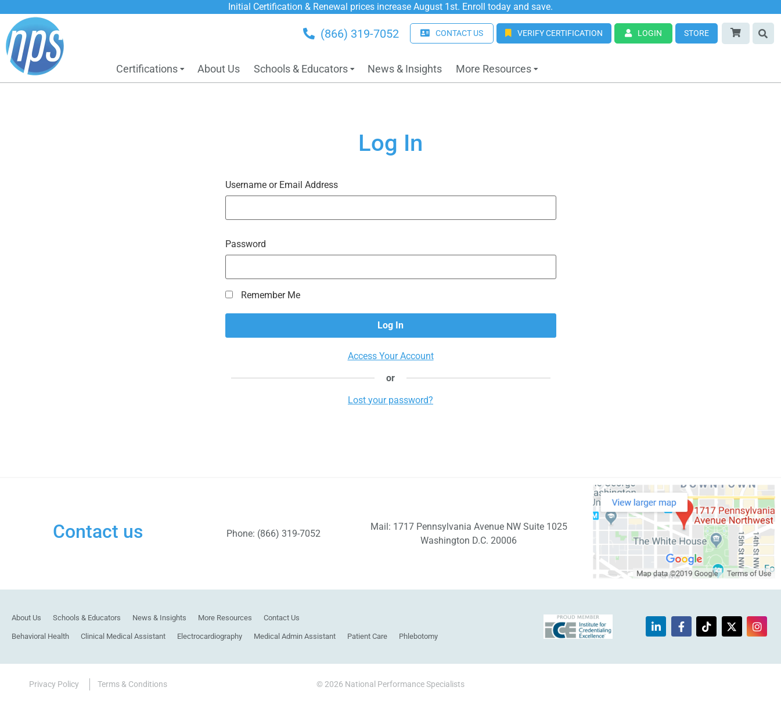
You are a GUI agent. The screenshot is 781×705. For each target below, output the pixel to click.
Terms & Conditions (132, 684)
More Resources (493, 69)
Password (245, 244)
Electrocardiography (209, 636)
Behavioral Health (40, 636)
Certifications (147, 69)
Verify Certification (554, 33)
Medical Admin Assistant (295, 636)
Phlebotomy (418, 636)
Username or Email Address (281, 185)
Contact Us (282, 617)
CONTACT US (451, 33)
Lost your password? (390, 400)
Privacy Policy (54, 684)
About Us (218, 69)
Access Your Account (391, 355)
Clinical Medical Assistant (123, 636)
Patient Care (367, 636)
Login (643, 33)
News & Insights (405, 69)
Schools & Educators (301, 69)
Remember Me (262, 295)
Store (696, 33)
